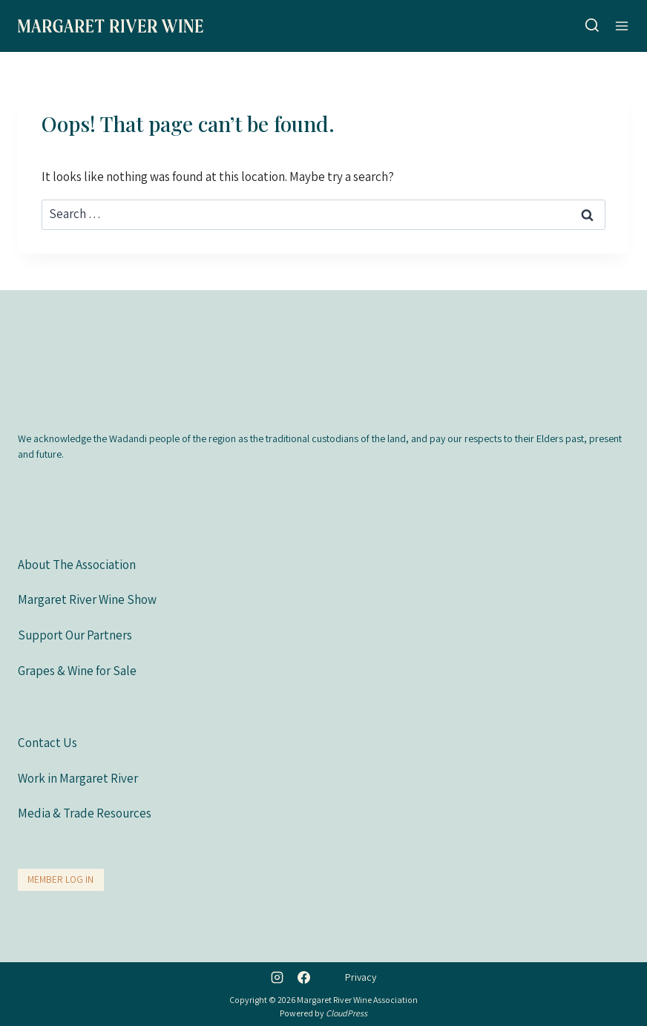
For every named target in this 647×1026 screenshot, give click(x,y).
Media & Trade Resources (84, 813)
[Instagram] (277, 977)
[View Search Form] (592, 26)
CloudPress (346, 1013)
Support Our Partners (75, 634)
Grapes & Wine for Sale (77, 670)
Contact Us (47, 742)
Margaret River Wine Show (87, 599)
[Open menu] (621, 25)
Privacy (360, 977)
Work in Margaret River (78, 777)
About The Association (77, 564)
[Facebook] (303, 977)
